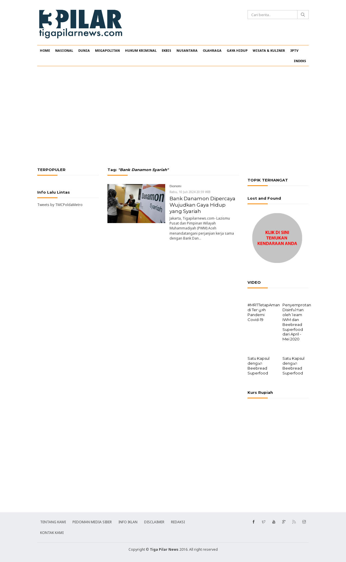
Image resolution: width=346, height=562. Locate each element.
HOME (45, 50)
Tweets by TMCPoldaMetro (60, 204)
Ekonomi (175, 186)
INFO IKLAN (127, 521)
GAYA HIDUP (237, 50)
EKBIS (166, 50)
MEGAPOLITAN (107, 50)
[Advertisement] (173, 116)
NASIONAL (64, 50)
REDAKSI (178, 521)
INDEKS (300, 61)
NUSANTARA (187, 50)
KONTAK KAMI (52, 532)
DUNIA (84, 50)
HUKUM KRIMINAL (141, 50)
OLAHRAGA (212, 50)
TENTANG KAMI (53, 521)
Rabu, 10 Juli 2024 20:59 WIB (190, 192)
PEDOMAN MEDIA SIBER (92, 521)
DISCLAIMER (154, 521)
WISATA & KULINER (269, 50)
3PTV (294, 50)
